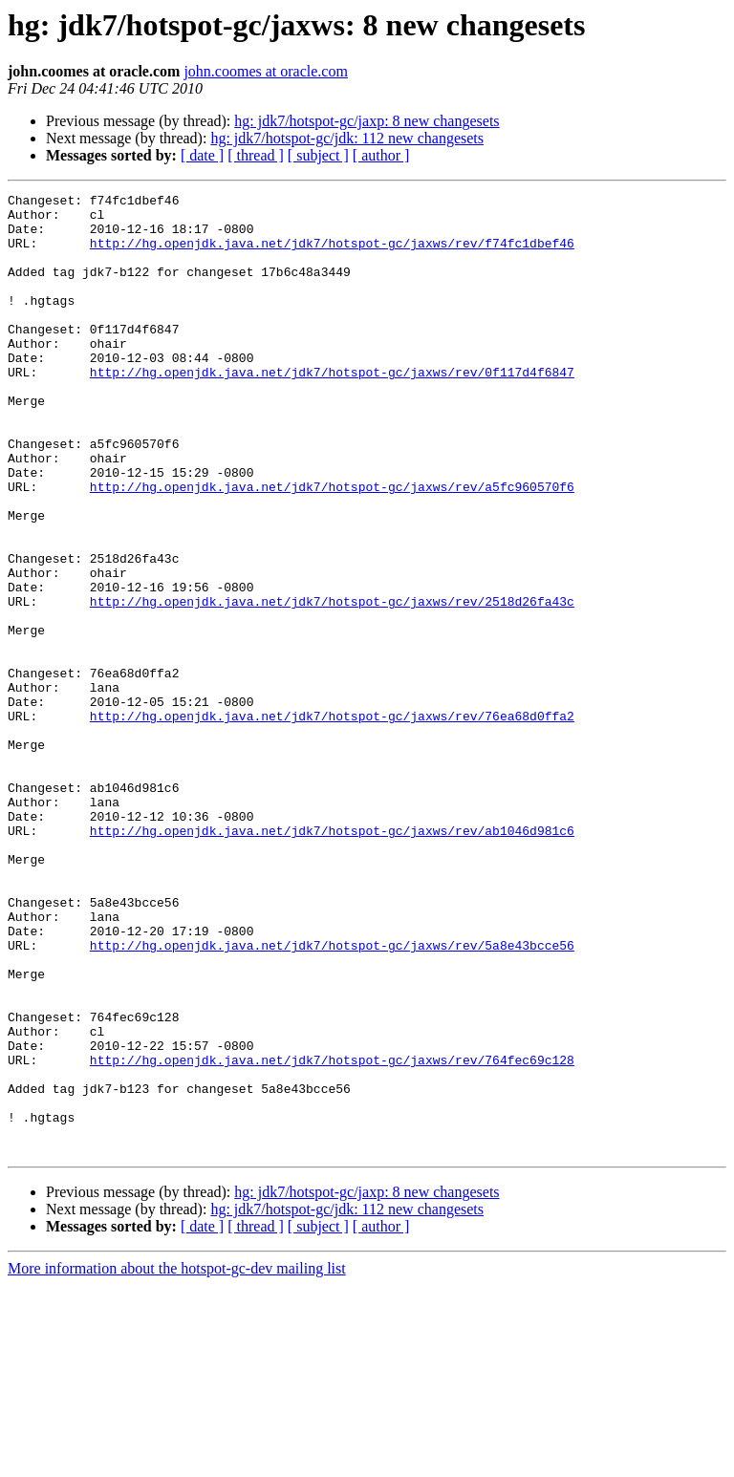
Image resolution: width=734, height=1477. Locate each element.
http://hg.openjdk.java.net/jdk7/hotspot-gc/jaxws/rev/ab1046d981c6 (332, 959)
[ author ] (381, 155)
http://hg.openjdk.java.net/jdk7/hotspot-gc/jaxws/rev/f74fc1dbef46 (332, 254)
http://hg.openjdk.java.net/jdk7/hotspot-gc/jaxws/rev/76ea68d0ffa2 (332, 821)
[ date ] (202, 155)
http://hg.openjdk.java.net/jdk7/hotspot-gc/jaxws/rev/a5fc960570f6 (332, 546)
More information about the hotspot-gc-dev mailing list (177, 1460)
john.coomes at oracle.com (266, 71)
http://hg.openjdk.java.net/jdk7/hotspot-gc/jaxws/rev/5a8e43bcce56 (332, 1096)
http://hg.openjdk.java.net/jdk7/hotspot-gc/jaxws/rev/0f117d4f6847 (332, 408)
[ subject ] (318, 155)
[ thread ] (255, 155)
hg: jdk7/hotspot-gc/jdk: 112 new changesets (347, 138)
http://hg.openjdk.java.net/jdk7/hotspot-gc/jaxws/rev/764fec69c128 (332, 1234)
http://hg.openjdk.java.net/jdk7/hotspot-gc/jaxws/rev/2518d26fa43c (332, 684)
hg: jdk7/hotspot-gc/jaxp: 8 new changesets (366, 121)
